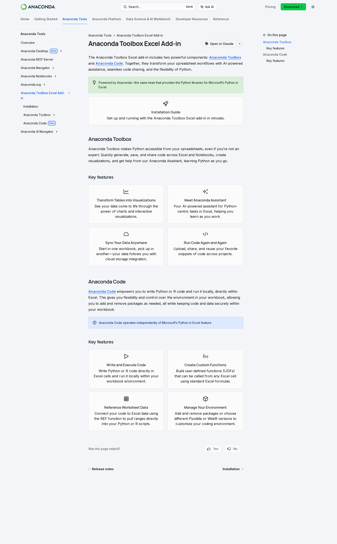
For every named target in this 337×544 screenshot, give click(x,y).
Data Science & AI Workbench (148, 20)
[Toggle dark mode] (312, 6)
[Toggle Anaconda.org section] (44, 85)
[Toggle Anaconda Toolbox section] (44, 115)
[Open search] (158, 7)
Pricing (270, 7)
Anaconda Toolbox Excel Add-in (140, 35)
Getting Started (45, 20)
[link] (165, 110)
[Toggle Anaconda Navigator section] (44, 68)
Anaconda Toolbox (277, 42)
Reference (221, 20)
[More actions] (239, 43)
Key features (276, 48)
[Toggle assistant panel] (207, 7)
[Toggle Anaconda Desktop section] (44, 51)
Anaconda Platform (106, 20)
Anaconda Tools (75, 20)
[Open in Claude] (219, 43)
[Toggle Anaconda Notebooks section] (44, 76)
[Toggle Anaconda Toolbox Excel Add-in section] (44, 95)
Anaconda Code (275, 54)
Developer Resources (192, 20)
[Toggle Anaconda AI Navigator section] (44, 132)
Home (25, 20)
